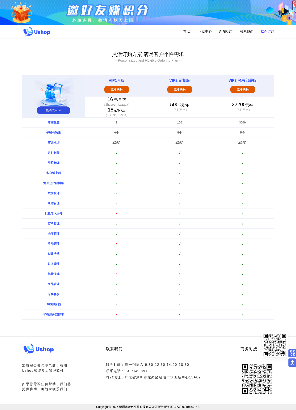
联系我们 (246, 31)
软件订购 (267, 31)
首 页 (187, 31)
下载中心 (205, 31)
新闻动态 (226, 31)
